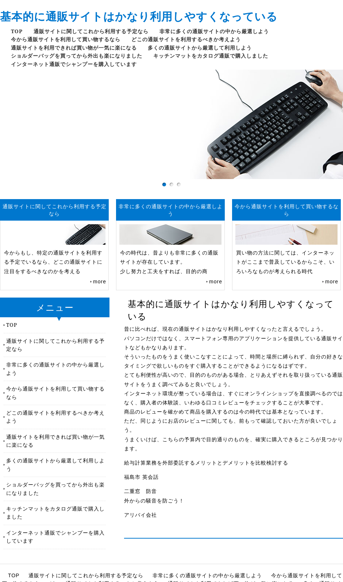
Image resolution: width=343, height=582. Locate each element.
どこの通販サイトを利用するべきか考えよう (186, 39)
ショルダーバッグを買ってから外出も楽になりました (76, 55)
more (99, 281)
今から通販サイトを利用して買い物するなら (65, 39)
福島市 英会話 (141, 477)
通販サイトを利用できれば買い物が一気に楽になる (74, 47)
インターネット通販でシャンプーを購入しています (74, 64)
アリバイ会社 (140, 515)
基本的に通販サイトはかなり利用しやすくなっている (139, 16)
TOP (17, 31)
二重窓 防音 (140, 491)
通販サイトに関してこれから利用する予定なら (91, 31)
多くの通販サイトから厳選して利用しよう (200, 47)
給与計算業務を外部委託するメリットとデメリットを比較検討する (206, 463)
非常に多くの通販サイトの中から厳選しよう (214, 31)
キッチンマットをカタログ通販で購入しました (210, 55)
